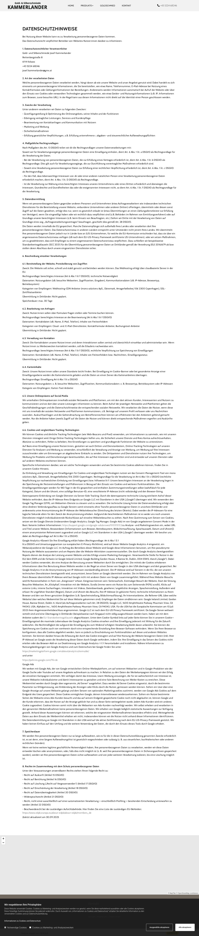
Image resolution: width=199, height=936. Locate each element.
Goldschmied (107, 5)
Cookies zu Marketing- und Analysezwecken (51, 927)
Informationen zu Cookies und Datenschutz (22, 921)
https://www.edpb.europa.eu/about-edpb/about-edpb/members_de (56, 812)
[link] (87, 5)
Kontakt (126, 5)
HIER (102, 643)
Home (71, 5)
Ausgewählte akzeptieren (159, 927)
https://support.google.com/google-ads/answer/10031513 (91, 525)
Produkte (86, 5)
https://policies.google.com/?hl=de (40, 660)
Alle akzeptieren (185, 927)
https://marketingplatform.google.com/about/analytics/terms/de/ (55, 651)
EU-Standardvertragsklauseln (58, 617)
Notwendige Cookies (15, 927)
